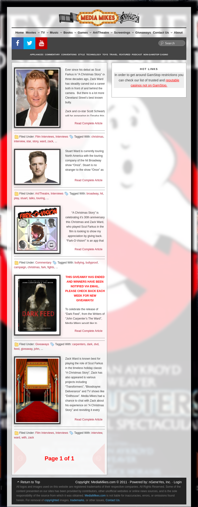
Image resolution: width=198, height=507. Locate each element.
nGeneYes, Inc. (160, 482)
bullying (79, 262)
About (178, 32)
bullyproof (91, 262)
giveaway (26, 349)
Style (81, 54)
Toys (105, 54)
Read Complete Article (88, 123)
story (35, 141)
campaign (20, 267)
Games (84, 32)
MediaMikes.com (103, 482)
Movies (33, 32)
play (16, 198)
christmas (97, 136)
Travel (113, 54)
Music (56, 32)
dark (89, 344)
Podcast (137, 54)
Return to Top (30, 482)
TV (44, 32)
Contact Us (162, 32)
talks (32, 198)
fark (43, 267)
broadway (93, 193)
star (28, 141)
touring (40, 198)
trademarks (77, 500)
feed (16, 349)
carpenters (78, 344)
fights (50, 267)
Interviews (61, 136)
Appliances (37, 54)
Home (19, 32)
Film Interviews (44, 136)
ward (43, 141)
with (24, 437)
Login (178, 482)
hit (101, 193)
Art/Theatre (102, 32)
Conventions (69, 54)
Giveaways (143, 32)
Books (69, 32)
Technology (93, 54)
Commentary (52, 54)
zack (50, 141)
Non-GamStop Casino (155, 54)
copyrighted (51, 500)
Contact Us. (113, 500)
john (36, 349)
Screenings (124, 32)
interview (19, 141)
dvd (96, 344)
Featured (124, 54)
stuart (23, 198)
